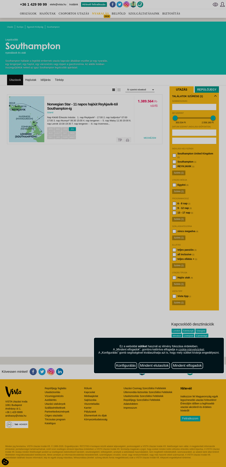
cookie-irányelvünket (191, 349)
